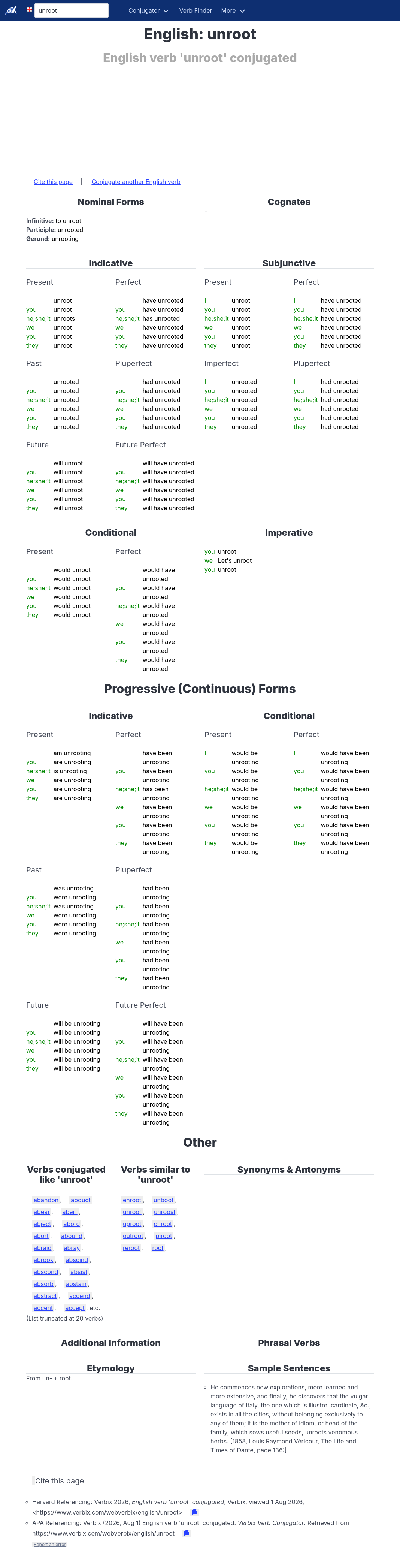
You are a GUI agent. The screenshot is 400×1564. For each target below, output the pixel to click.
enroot (132, 1200)
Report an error (50, 1544)
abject (42, 1224)
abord (71, 1224)
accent (43, 1308)
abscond (46, 1272)
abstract (45, 1296)
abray (72, 1248)
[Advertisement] (200, 117)
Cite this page (53, 181)
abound (71, 1236)
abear (42, 1212)
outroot (133, 1236)
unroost (165, 1212)
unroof (132, 1212)
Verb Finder (195, 10)
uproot (132, 1224)
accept (75, 1308)
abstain (76, 1284)
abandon (46, 1200)
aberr (69, 1212)
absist (78, 1272)
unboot (163, 1200)
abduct (80, 1200)
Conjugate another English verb (135, 181)
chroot (163, 1224)
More (228, 10)
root (157, 1248)
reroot (131, 1248)
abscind (77, 1260)
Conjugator (144, 10)
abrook (44, 1260)
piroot (164, 1236)
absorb (44, 1284)
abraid (42, 1248)
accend (79, 1296)
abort (41, 1236)
